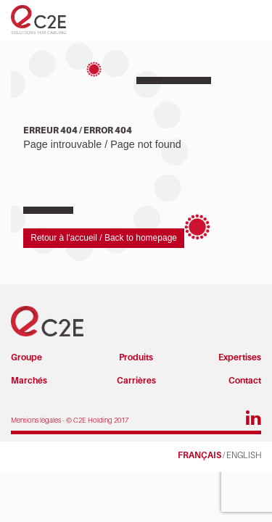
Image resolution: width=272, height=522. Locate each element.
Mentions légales (36, 420)
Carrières (136, 380)
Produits (136, 357)
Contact (244, 380)
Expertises (239, 357)
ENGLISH (243, 455)
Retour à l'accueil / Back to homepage (103, 238)
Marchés (29, 380)
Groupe (26, 357)
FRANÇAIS (199, 455)
